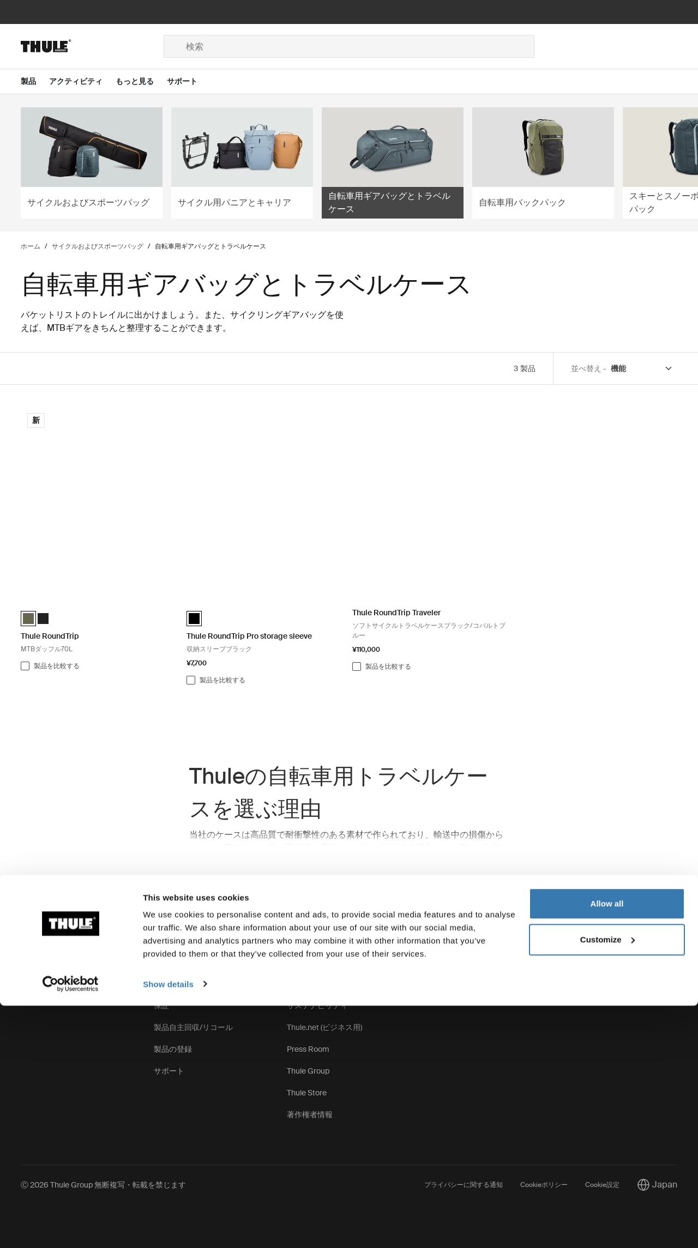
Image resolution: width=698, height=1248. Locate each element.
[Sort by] (641, 369)
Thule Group (308, 1071)
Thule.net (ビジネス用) (324, 1027)
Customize (607, 1181)
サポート (169, 1071)
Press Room (308, 1049)
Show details (168, 1226)
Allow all (607, 1146)
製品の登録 (173, 1049)
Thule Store (307, 1093)
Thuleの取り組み (315, 962)
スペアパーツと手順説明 (196, 962)
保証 (161, 1005)
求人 (294, 984)
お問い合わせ (44, 962)
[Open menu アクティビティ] (82, 81)
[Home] (92, 46)
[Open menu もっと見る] (141, 81)
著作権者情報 (310, 1114)
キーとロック (177, 984)
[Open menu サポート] (188, 81)
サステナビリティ (317, 1005)
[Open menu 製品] (35, 81)
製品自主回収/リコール (193, 1027)
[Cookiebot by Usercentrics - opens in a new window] (70, 1227)
